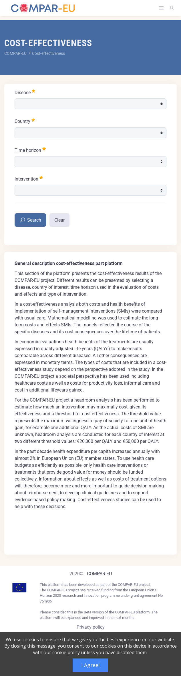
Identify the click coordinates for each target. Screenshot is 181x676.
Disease (25, 92)
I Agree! (90, 665)
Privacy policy (91, 627)
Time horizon (30, 149)
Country (25, 120)
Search (30, 220)
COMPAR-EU (99, 573)
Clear (59, 220)
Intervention (29, 178)
